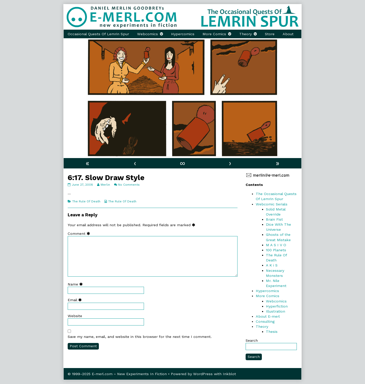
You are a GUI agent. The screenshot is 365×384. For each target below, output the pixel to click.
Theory (245, 34)
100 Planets (276, 250)
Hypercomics (182, 34)
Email (76, 300)
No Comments (129, 184)
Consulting (265, 321)
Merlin (105, 184)
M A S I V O (276, 245)
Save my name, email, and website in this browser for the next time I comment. (140, 337)
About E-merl (268, 316)
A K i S (272, 265)
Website (75, 316)
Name (76, 284)
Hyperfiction (277, 306)
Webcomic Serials (271, 204)
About (288, 34)
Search (252, 340)
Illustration (275, 311)
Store (270, 34)
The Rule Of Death (86, 201)
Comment (80, 234)
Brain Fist (274, 219)
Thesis (272, 332)
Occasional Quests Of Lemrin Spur (98, 34)
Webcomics (147, 34)
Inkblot (229, 374)
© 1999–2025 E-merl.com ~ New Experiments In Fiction (117, 374)
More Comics (214, 34)
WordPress (203, 374)
